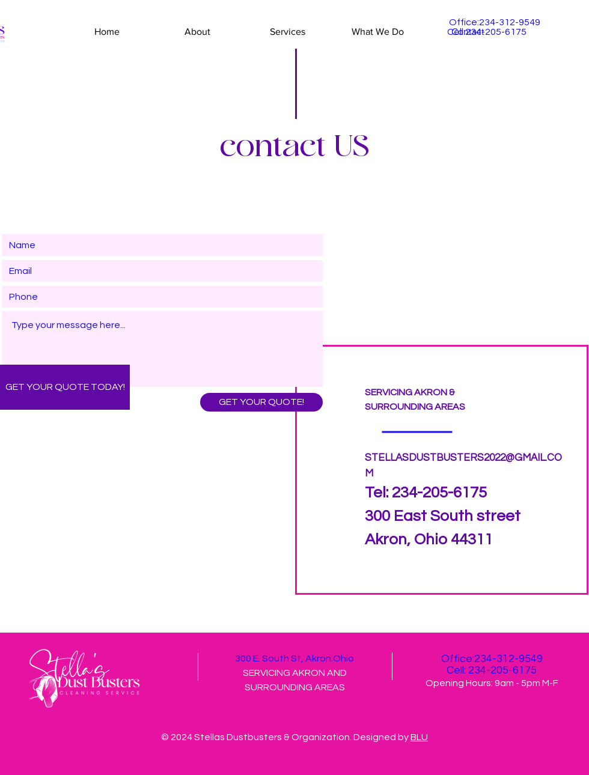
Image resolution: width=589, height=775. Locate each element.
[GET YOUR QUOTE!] (261, 402)
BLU (419, 737)
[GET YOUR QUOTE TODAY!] (65, 387)
